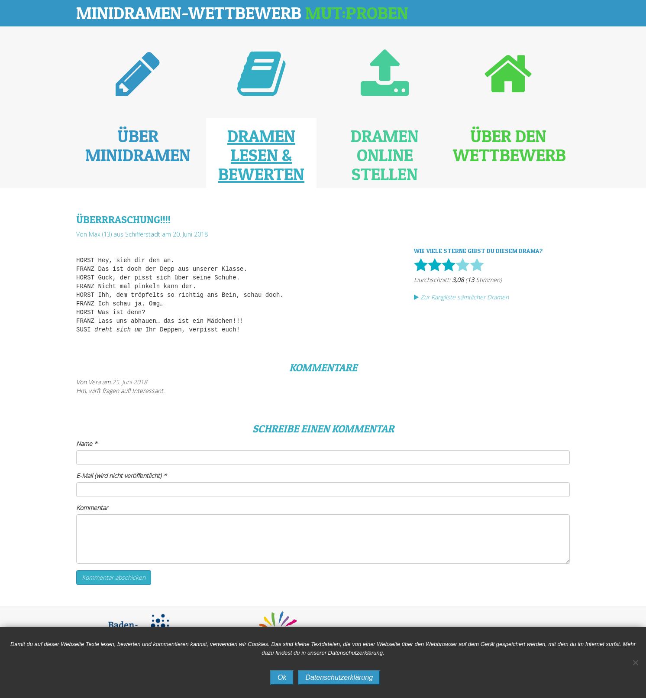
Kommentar (92, 507)
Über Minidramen (138, 145)
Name (86, 443)
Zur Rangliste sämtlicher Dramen (461, 297)
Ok (282, 677)
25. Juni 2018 (129, 382)
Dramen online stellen (385, 155)
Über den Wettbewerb (509, 145)
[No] (635, 662)
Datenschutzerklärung (339, 677)
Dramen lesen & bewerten (261, 155)
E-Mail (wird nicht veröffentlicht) (121, 475)
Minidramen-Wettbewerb (242, 12)
